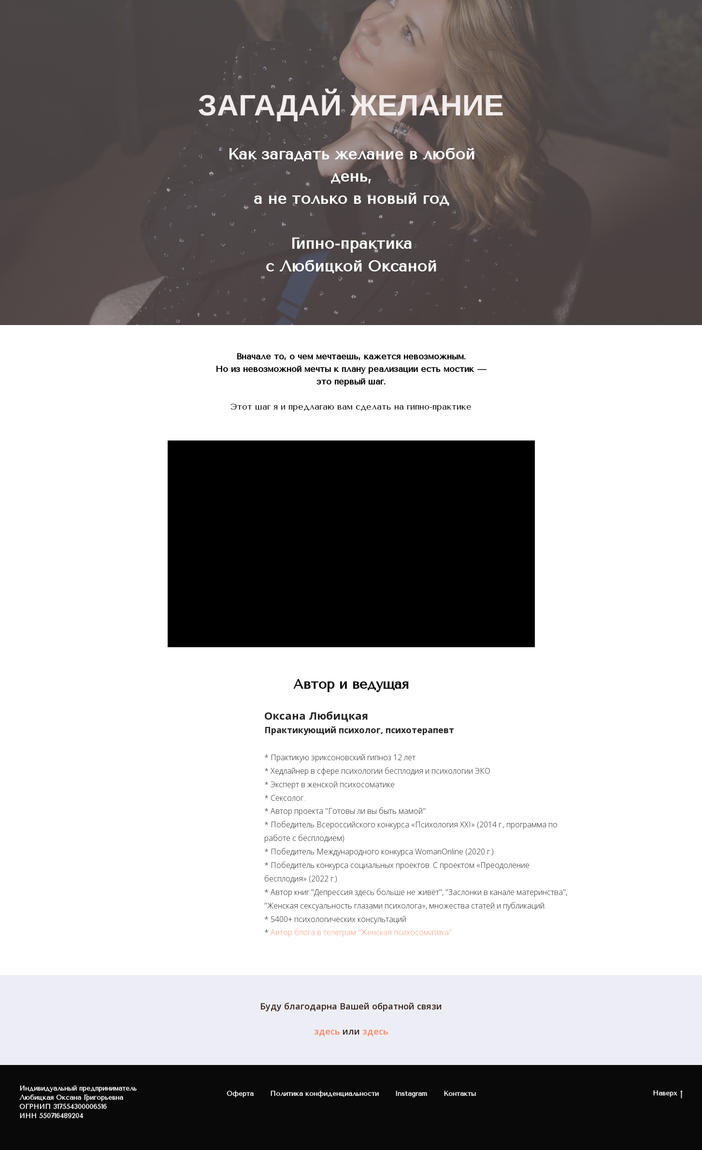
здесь (327, 1031)
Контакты (460, 1094)
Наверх (668, 1093)
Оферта (240, 1094)
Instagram (411, 1094)
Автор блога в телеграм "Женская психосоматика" (361, 932)
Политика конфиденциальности (324, 1094)
